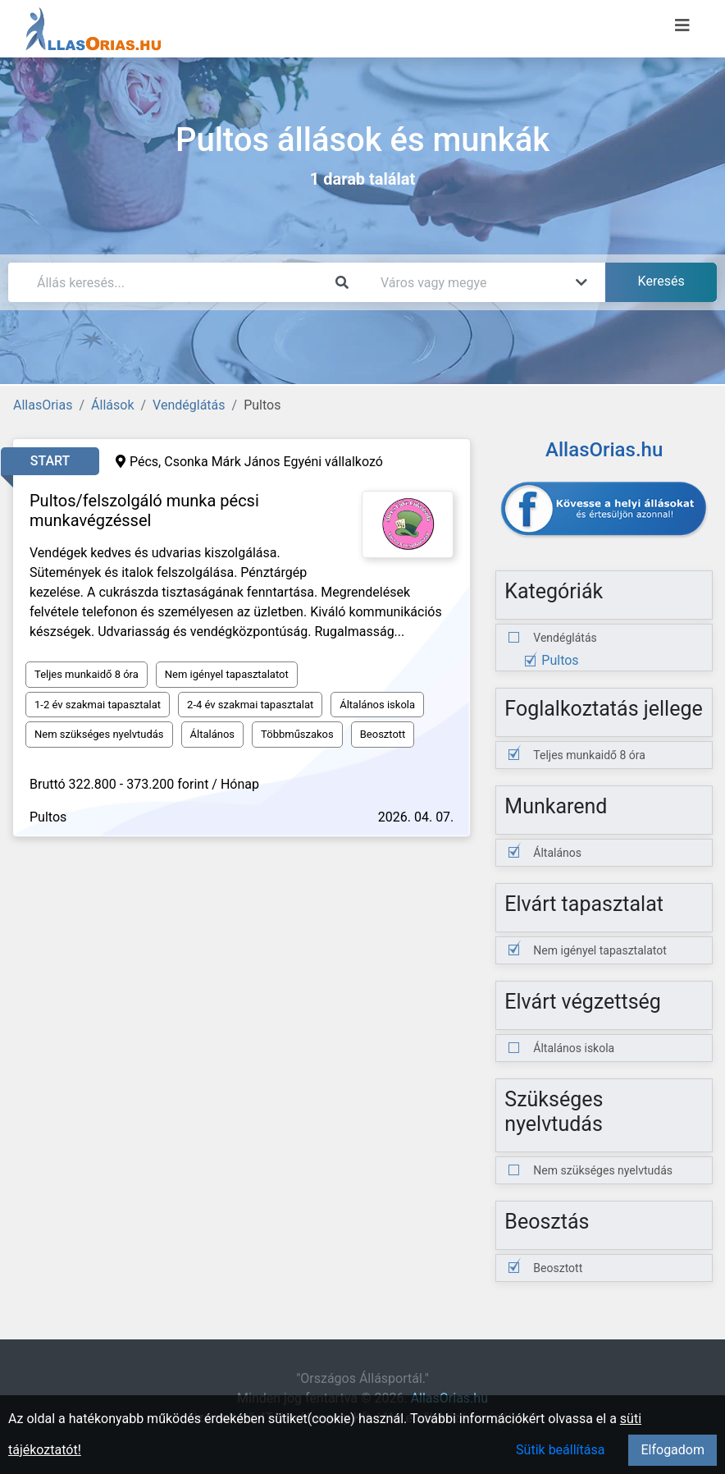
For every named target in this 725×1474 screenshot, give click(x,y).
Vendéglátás (189, 405)
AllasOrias (42, 405)
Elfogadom (672, 1450)
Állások (112, 405)
